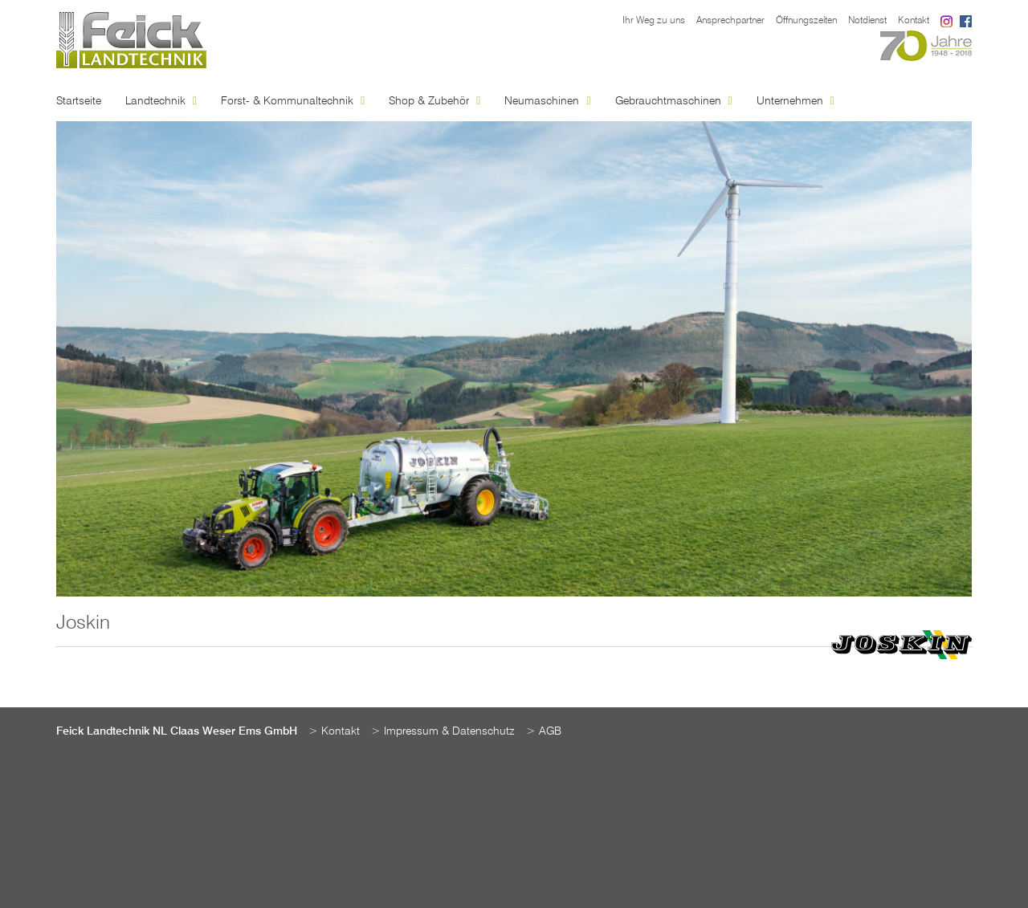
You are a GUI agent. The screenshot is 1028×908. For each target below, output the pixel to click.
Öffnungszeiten (806, 21)
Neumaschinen (547, 101)
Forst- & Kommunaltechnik (293, 101)
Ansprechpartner (730, 21)
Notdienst (867, 21)
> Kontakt (334, 731)
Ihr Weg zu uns (653, 21)
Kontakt (913, 21)
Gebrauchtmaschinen (673, 101)
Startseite (78, 101)
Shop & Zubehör (434, 101)
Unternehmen (795, 101)
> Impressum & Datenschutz (443, 731)
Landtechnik (161, 101)
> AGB (543, 731)
